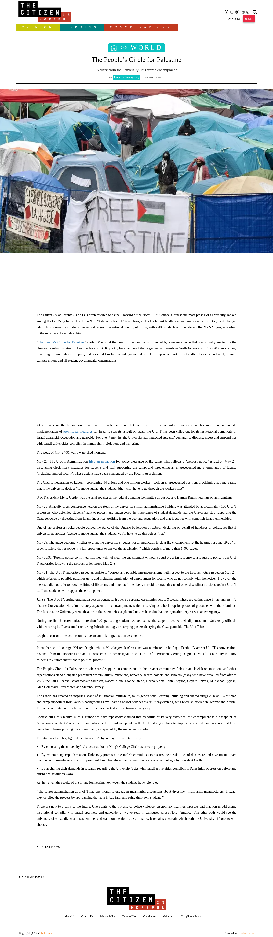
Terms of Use (129, 916)
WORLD (146, 47)
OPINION (38, 27)
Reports (82, 27)
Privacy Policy (107, 916)
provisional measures (78, 431)
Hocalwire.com (246, 933)
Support (249, 18)
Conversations (141, 27)
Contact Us (87, 916)
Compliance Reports (192, 916)
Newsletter (234, 18)
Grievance (168, 916)
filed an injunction (102, 461)
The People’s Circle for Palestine (61, 342)
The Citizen (45, 933)
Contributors (150, 916)
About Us (69, 916)
